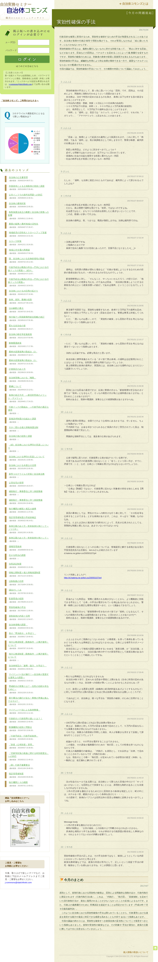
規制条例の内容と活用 (21, 618)
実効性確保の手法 (21, 609)
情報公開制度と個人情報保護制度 (24, 574)
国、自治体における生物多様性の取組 (26, 260)
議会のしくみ (21, 591)
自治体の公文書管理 (21, 179)
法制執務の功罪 (21, 583)
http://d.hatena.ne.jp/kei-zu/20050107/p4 (83, 577)
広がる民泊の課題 (17, 557)
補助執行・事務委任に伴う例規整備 (25, 493)
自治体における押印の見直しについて (26, 458)
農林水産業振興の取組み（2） (22, 353)
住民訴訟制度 (21, 565)
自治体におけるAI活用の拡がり (23, 292)
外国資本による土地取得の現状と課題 (26, 188)
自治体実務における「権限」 (22, 379)
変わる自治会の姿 (21, 327)
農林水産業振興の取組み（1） (22, 362)
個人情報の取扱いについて (135, 952)
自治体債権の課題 (21, 626)
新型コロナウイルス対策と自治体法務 (26, 476)
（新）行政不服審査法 (21, 767)
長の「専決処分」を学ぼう (22, 635)
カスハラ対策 (21, 243)
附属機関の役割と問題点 (21, 729)
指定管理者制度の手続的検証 (22, 519)
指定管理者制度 (21, 775)
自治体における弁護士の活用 (22, 467)
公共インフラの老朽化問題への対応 (25, 196)
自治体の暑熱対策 (21, 205)
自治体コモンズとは (135, 3)
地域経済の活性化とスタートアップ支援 (27, 234)
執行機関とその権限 (21, 784)
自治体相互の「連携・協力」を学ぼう (27, 667)
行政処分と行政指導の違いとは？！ (25, 720)
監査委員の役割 (21, 600)
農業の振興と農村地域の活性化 (23, 225)
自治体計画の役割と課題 (20, 438)
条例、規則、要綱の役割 (21, 301)
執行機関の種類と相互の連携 (22, 510)
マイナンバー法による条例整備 (24, 711)
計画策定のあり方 (21, 371)
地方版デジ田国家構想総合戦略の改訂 (26, 319)
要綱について (21, 388)
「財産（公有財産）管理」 (21, 746)
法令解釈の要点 (21, 310)
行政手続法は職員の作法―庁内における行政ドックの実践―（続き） (28, 270)
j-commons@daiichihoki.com (20, 84)
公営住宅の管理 (21, 484)
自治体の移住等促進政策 (21, 336)
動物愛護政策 (21, 345)
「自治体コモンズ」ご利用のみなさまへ (20, 100)
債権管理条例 (21, 548)
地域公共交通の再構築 (21, 251)
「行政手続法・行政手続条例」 (23, 737)
